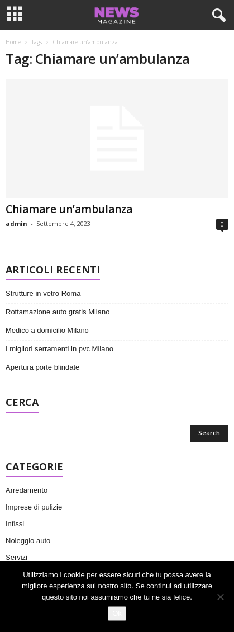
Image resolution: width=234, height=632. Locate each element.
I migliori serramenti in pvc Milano (59, 349)
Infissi (15, 524)
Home (13, 42)
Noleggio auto (28, 540)
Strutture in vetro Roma (43, 293)
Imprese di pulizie (34, 507)
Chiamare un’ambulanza (69, 209)
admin (16, 223)
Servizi (16, 557)
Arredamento (26, 490)
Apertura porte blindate (42, 367)
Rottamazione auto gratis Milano (57, 312)
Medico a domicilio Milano (47, 330)
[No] (220, 596)
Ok (117, 613)
